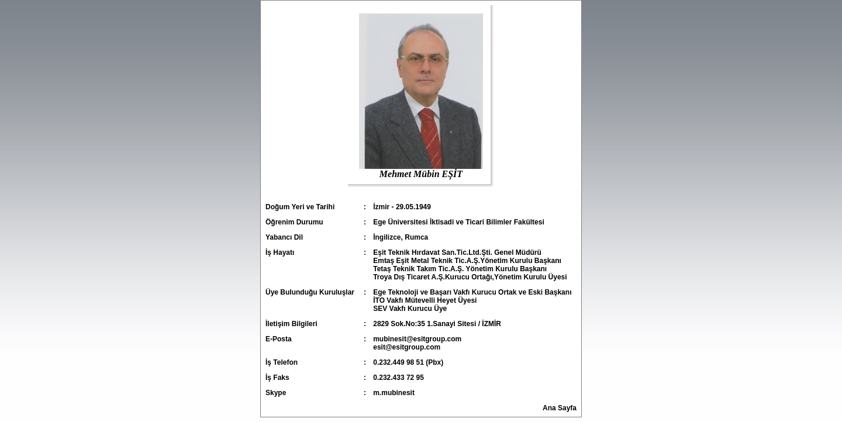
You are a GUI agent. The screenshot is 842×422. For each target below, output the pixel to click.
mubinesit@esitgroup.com (417, 339)
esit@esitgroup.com (406, 347)
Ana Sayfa (560, 408)
